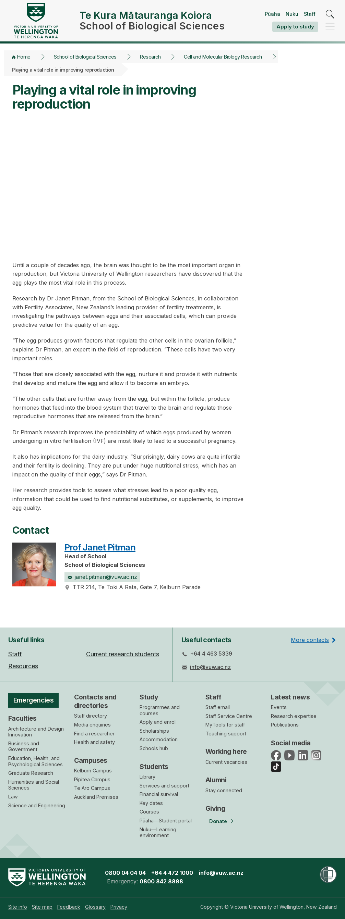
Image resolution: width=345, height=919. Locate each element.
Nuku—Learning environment (158, 833)
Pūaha (272, 14)
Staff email (217, 707)
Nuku (292, 14)
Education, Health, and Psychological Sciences (35, 761)
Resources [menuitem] (23, 666)
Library (147, 777)
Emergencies (33, 700)
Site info (17, 907)
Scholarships (154, 731)
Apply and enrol (158, 722)
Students (154, 766)
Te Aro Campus (92, 788)
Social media (290, 743)
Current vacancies (226, 762)
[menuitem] (17, 907)
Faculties (22, 718)
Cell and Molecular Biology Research (223, 57)
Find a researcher (94, 733)
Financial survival (159, 794)
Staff (310, 14)
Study (149, 697)
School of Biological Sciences (85, 57)
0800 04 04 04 (125, 872)
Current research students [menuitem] (122, 654)
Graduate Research (30, 773)
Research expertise (294, 716)
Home (24, 57)
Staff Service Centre (228, 716)
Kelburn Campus (93, 770)
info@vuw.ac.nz (210, 666)
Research (150, 57)
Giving (215, 808)
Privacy (118, 907)
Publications (285, 725)
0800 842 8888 (161, 881)
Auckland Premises (96, 797)
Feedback (68, 907)
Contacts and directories (95, 701)
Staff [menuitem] (15, 654)
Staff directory (90, 716)
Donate (218, 821)
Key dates (151, 803)
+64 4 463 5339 (211, 653)
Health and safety (94, 742)
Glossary (95, 907)
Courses (149, 812)
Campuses (90, 760)
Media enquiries (92, 725)
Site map (42, 907)
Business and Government (23, 747)
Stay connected (223, 790)
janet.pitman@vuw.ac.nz (102, 576)
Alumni (216, 780)
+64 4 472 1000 (172, 872)
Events (279, 707)
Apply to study (295, 26)
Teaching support (225, 733)
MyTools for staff (225, 725)
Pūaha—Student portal (166, 820)
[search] (330, 15)
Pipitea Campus (92, 779)
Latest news (290, 697)
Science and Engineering (36, 805)
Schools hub (154, 748)
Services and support (164, 785)
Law (13, 796)
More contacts (310, 639)
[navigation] (330, 27)
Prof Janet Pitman (99, 547)
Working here (226, 751)
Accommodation (159, 739)
